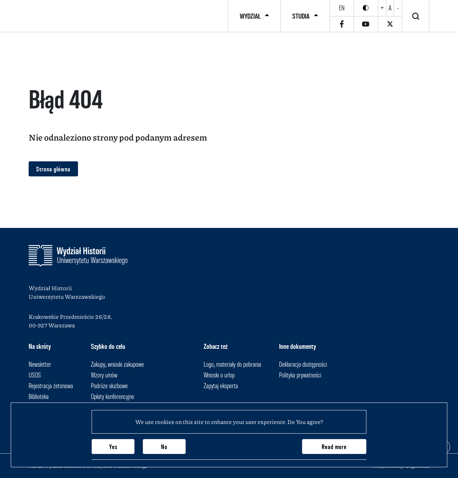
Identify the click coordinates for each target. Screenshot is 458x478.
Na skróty (40, 346)
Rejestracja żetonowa (51, 385)
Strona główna (53, 169)
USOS (35, 375)
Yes (113, 446)
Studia (301, 16)
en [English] (342, 8)
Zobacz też (216, 346)
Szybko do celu (108, 346)
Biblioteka (39, 396)
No (164, 446)
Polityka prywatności (300, 375)
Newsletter (40, 364)
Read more (334, 446)
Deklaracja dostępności (303, 364)
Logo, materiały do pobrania (232, 364)
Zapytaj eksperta (221, 385)
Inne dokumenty (297, 346)
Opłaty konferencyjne (112, 396)
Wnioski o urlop (219, 375)
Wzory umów (104, 375)
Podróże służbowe (109, 385)
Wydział (250, 16)
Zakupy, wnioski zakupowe (117, 364)
